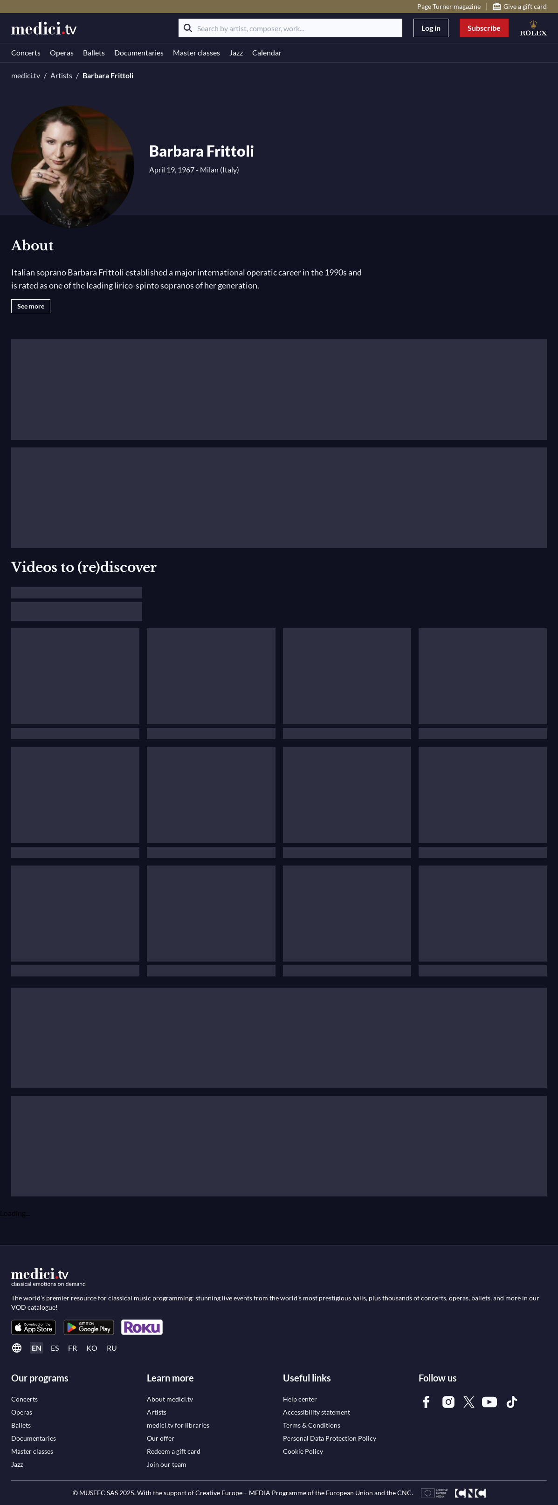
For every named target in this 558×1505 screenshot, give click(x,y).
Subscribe (484, 27)
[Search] (187, 28)
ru (112, 1347)
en (36, 1347)
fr (72, 1347)
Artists (61, 75)
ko (91, 1347)
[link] (33, 1327)
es (55, 1347)
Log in (431, 27)
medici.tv (25, 75)
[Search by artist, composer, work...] (290, 28)
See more (30, 306)
